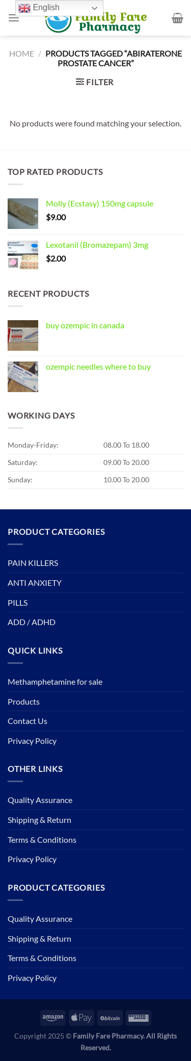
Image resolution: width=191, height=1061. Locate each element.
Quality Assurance (40, 800)
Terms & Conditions (42, 839)
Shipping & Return (39, 819)
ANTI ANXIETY (35, 582)
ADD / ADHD (32, 622)
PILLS (18, 602)
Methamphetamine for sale (55, 681)
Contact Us (27, 721)
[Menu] (14, 17)
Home (21, 53)
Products (24, 701)
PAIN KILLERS (33, 562)
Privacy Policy (32, 740)
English (39, 8)
